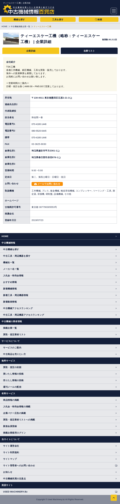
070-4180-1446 (39, 124)
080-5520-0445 (39, 131)
